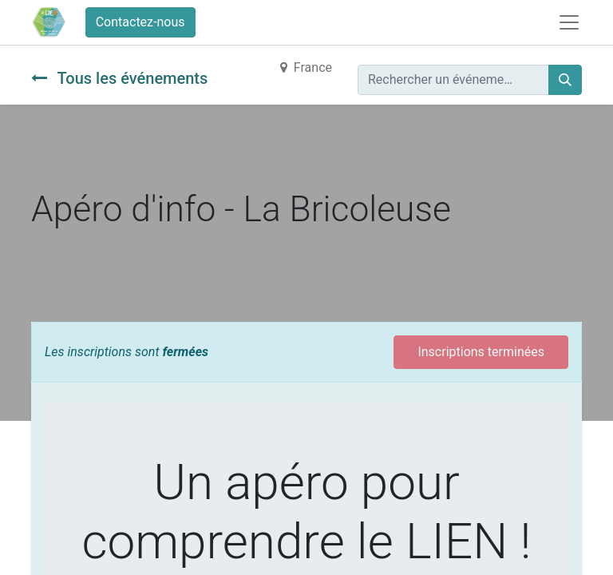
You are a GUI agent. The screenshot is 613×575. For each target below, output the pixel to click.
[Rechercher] (565, 80)
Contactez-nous (140, 22)
